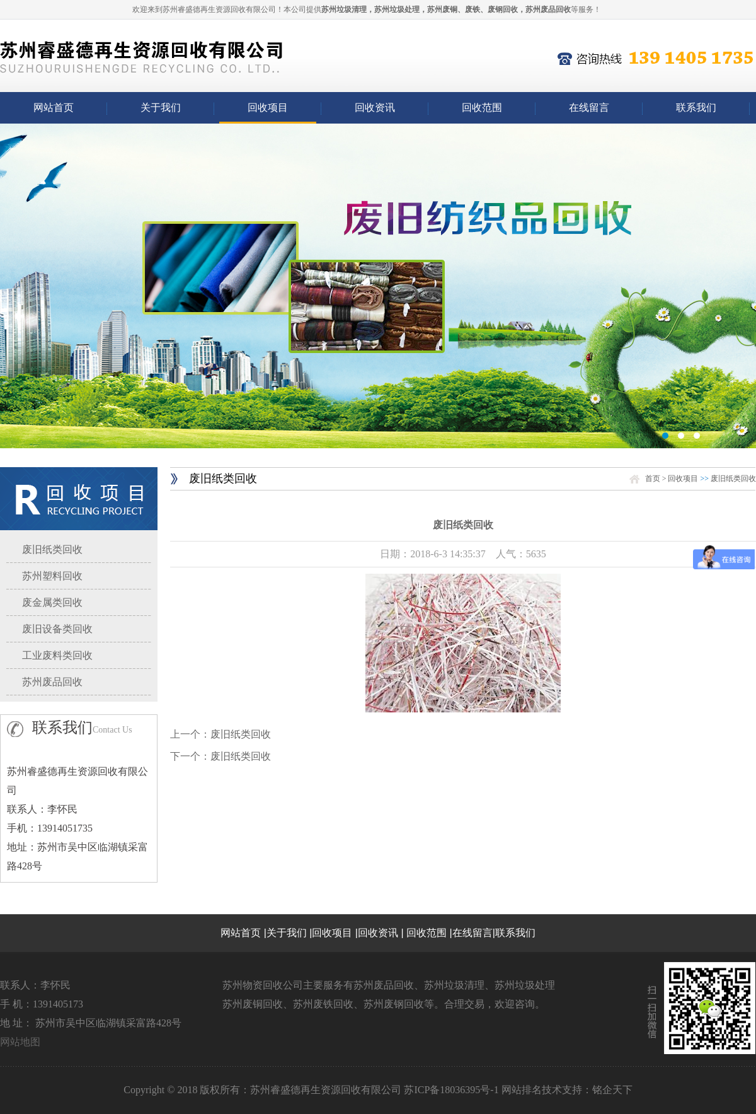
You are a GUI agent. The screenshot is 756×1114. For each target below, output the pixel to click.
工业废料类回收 (57, 655)
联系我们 (696, 107)
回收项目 (268, 107)
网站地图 (20, 1041)
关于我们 (160, 107)
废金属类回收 (52, 602)
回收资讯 (375, 107)
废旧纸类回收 (52, 549)
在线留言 (589, 107)
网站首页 (53, 107)
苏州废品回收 (52, 681)
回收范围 (482, 107)
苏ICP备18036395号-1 (451, 1089)
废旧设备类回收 (57, 629)
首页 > (656, 478)
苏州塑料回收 (52, 576)
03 (378, 286)
